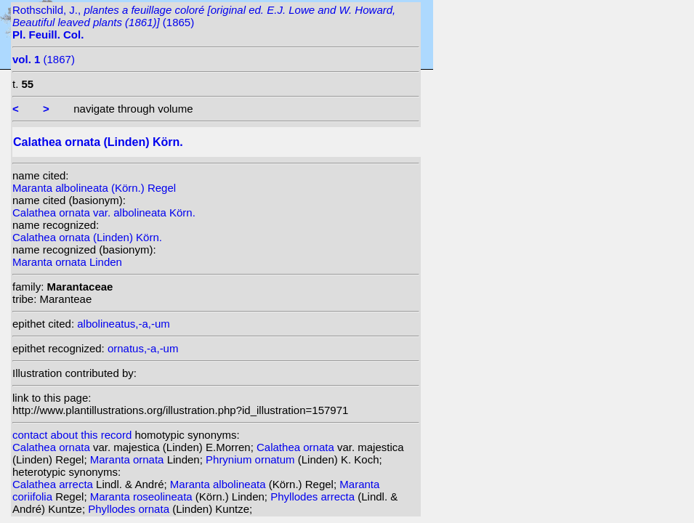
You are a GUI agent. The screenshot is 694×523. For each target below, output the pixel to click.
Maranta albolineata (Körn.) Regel (94, 188)
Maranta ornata (128, 459)
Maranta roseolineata (142, 496)
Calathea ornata (52, 447)
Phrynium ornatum (252, 459)
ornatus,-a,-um (143, 348)
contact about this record (72, 435)
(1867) (43, 59)
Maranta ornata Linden (67, 262)
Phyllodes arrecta (314, 496)
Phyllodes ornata (130, 509)
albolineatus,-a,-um (123, 323)
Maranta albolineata (219, 484)
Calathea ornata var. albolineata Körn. (103, 212)
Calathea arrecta (54, 484)
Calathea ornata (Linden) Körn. (87, 237)
